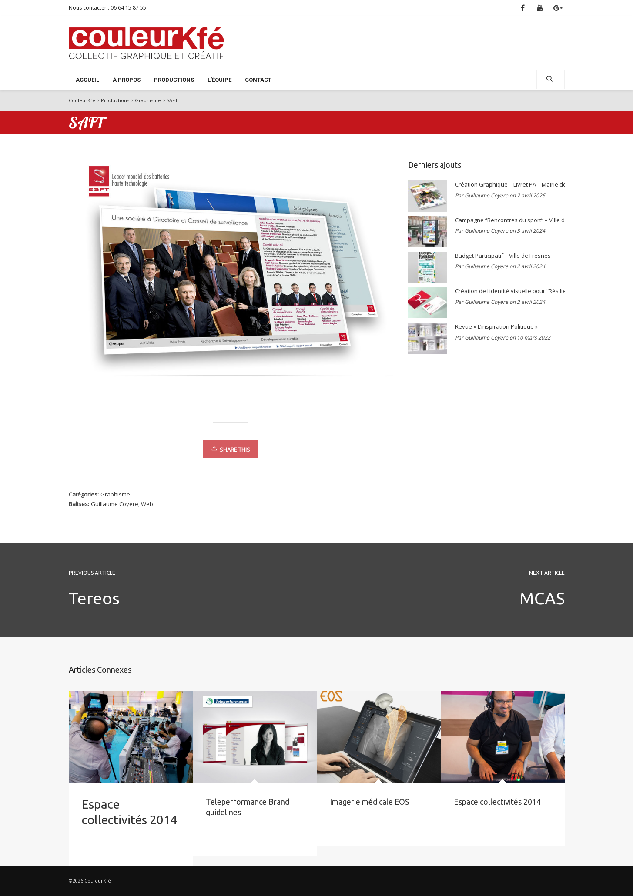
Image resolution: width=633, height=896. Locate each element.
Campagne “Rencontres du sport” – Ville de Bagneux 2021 (507, 220)
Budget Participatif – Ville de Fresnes (503, 256)
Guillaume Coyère (114, 504)
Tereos (94, 598)
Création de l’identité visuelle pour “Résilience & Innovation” (507, 291)
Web (147, 504)
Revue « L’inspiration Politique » (496, 326)
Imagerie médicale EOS (369, 801)
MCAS (542, 598)
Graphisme (115, 494)
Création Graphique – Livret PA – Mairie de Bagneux (507, 184)
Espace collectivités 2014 (497, 801)
